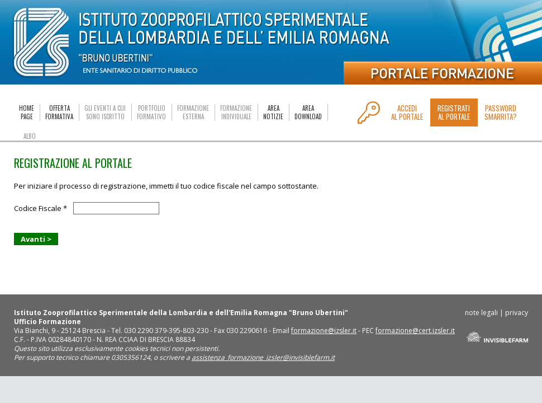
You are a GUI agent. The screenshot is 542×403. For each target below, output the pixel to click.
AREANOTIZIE (273, 112)
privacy (516, 312)
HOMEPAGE (26, 112)
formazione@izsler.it (323, 330)
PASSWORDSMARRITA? (500, 112)
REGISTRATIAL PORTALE (454, 112)
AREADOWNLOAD (308, 112)
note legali (481, 312)
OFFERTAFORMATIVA (59, 112)
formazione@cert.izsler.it (415, 330)
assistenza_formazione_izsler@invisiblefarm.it (263, 357)
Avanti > (36, 239)
